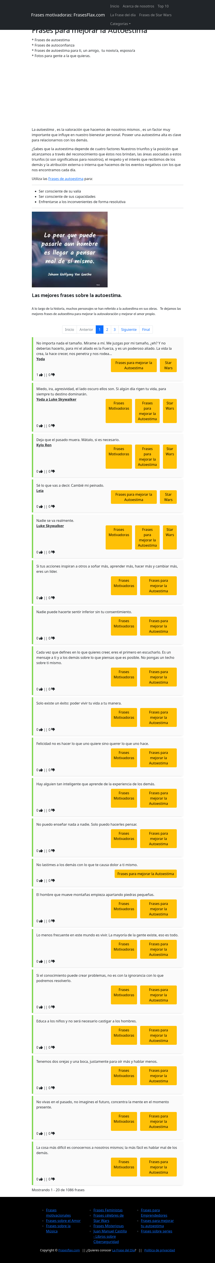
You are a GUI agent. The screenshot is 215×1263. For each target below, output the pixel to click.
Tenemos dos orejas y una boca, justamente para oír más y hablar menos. (97, 1061)
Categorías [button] (119, 23)
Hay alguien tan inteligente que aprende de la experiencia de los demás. (95, 784)
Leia (40, 490)
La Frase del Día (123, 1250)
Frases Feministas (108, 1210)
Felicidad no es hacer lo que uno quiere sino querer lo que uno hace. (92, 743)
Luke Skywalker (50, 525)
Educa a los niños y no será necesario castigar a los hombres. (86, 1021)
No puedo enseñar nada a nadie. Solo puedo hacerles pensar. (86, 824)
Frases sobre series (156, 1231)
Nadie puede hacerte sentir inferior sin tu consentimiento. (84, 611)
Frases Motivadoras (118, 406)
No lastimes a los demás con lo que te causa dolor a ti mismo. (87, 864)
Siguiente (129, 329)
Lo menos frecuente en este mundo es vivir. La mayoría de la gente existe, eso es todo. (107, 935)
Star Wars (168, 365)
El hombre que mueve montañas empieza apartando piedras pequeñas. (95, 894)
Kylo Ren (44, 445)
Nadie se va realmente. (55, 520)
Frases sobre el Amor (63, 1220)
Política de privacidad (159, 1250)
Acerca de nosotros (138, 6)
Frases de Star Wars (155, 15)
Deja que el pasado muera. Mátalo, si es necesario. (78, 439)
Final (146, 329)
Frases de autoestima (65, 178)
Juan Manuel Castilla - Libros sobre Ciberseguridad (110, 1236)
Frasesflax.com (69, 1250)
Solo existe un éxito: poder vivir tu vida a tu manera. (79, 703)
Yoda (40, 359)
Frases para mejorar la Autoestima (134, 365)
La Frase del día (123, 15)
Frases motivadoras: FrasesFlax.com (68, 15)
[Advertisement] (107, 92)
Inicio (114, 6)
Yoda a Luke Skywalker (56, 399)
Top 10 (163, 6)
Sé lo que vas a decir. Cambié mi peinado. (70, 485)
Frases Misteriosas (109, 1225)
